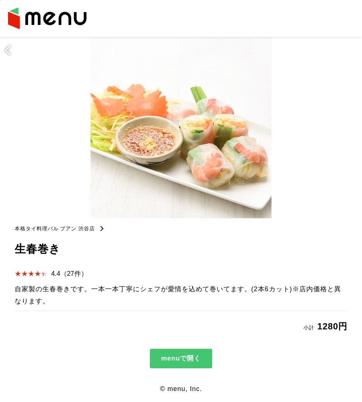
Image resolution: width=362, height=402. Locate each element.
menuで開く (181, 358)
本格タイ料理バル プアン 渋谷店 (55, 228)
